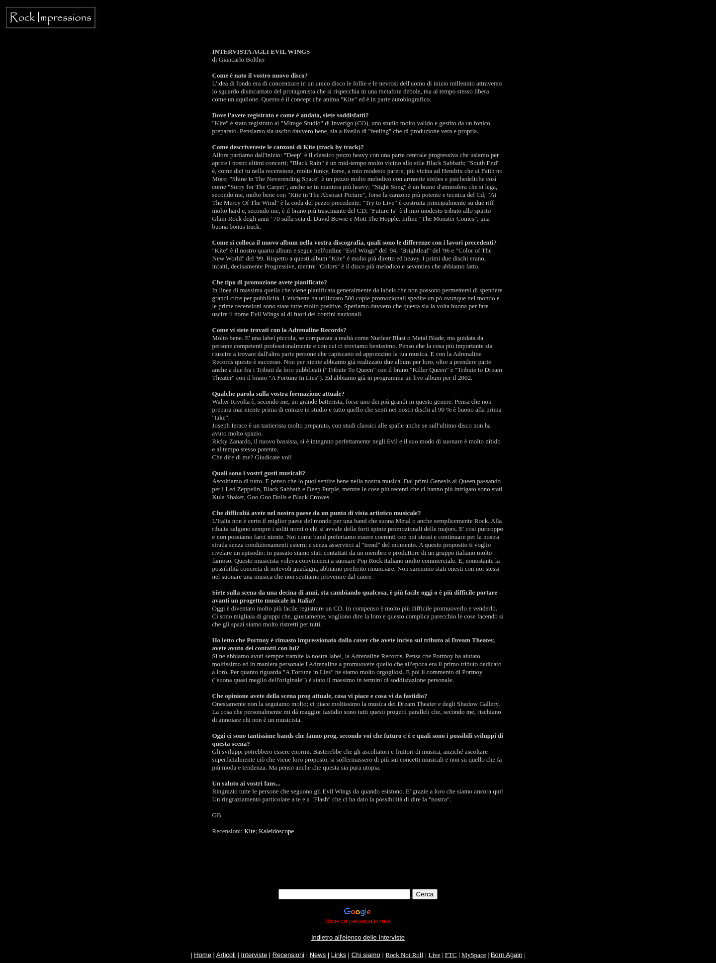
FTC (451, 955)
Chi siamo (366, 955)
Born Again (507, 955)
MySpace (473, 955)
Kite (249, 831)
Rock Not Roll (404, 955)
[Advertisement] (358, 866)
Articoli (226, 955)
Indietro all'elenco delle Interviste (358, 937)
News (318, 955)
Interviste (254, 955)
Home (202, 955)
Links (338, 955)
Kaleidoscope (276, 831)
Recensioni (288, 955)
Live (435, 955)
